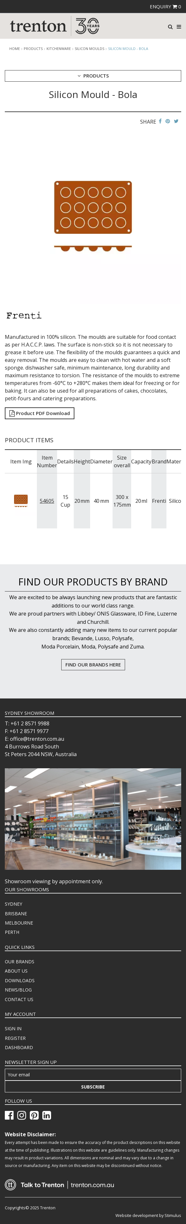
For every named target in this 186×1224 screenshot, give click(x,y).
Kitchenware (58, 49)
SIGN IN (13, 1028)
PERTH (12, 932)
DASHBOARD (19, 1047)
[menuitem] (93, 904)
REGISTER (15, 1038)
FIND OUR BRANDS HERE (93, 664)
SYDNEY (13, 904)
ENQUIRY (165, 6)
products (33, 49)
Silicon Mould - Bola (128, 48)
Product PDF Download (39, 413)
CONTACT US (19, 999)
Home (14, 49)
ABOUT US (16, 971)
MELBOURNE (19, 923)
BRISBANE (16, 913)
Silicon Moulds (89, 49)
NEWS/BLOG (18, 990)
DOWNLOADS (20, 980)
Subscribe (93, 1087)
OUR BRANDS (19, 962)
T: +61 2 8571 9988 (27, 723)
